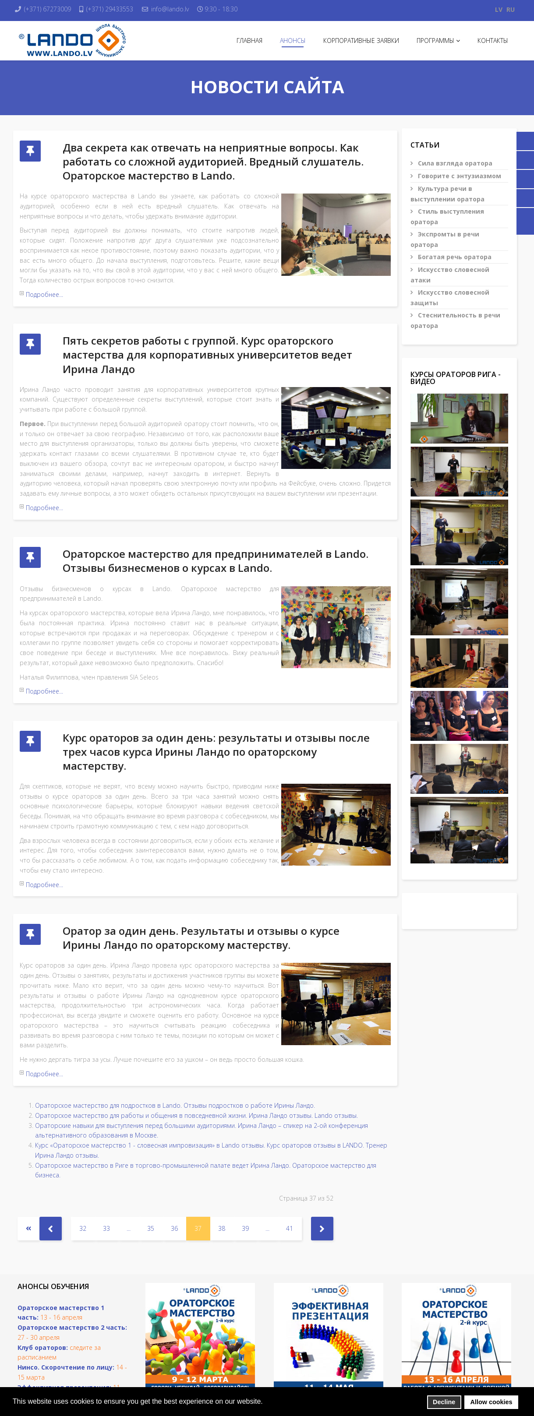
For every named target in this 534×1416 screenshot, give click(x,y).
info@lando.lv (188, 9)
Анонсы (293, 40)
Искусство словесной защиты (449, 297)
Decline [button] (444, 1401)
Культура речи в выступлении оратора (447, 193)
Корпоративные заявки (361, 40)
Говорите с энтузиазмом (458, 176)
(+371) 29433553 (122, 9)
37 (198, 1163)
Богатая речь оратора (454, 257)
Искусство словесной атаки (449, 274)
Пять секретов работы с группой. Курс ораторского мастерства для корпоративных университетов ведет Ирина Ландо (207, 342)
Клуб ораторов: (43, 1283)
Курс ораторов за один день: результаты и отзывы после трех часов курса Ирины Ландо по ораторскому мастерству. (216, 712)
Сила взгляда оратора (454, 163)
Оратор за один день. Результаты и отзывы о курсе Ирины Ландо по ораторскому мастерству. (201, 886)
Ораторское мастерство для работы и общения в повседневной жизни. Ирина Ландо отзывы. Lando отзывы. (196, 1050)
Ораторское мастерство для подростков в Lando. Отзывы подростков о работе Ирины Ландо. (175, 1041)
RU (510, 9)
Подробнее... (44, 294)
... (129, 1163)
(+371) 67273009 (53, 9)
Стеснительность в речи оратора (455, 320)
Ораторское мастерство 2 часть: (72, 1263)
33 (106, 1163)
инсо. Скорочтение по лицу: (68, 1303)
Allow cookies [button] (491, 1401)
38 (221, 1163)
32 (82, 1163)
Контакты (492, 40)
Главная (249, 40)
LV (498, 9)
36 (174, 1163)
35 (150, 1163)
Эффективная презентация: (64, 1322)
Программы (435, 40)
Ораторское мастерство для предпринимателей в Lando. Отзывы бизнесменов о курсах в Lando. (215, 535)
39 (245, 1163)
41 (289, 1163)
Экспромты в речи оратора (444, 239)
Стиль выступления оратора (447, 216)
